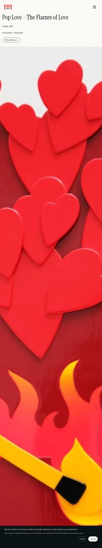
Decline (82, 539)
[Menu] (94, 7)
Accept (93, 539)
